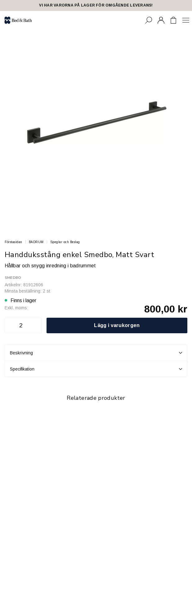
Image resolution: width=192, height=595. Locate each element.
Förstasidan (13, 242)
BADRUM (36, 242)
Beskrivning (96, 353)
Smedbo (13, 277)
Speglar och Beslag (65, 242)
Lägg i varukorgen (117, 325)
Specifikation (96, 369)
